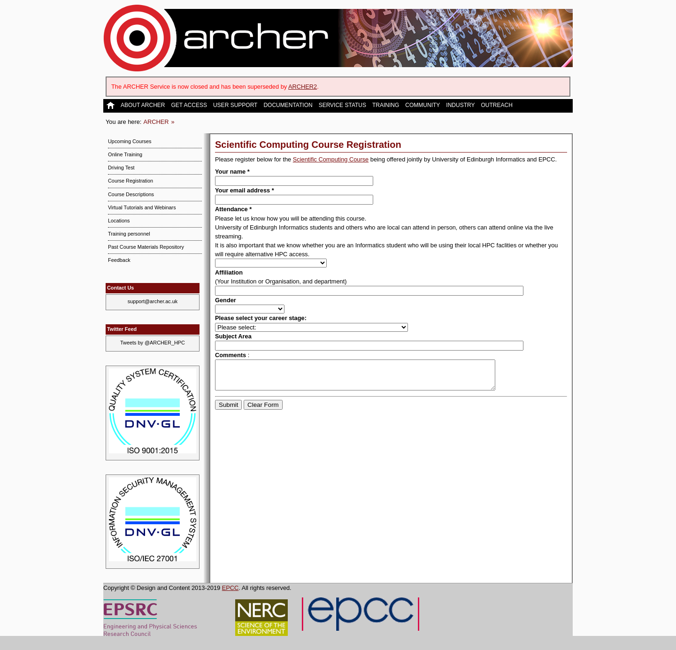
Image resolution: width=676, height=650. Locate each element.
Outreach (496, 105)
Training (385, 105)
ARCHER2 (302, 86)
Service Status (342, 105)
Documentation (287, 105)
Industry (460, 105)
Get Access (189, 105)
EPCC (230, 587)
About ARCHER (143, 105)
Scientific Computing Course (331, 159)
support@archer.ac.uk (153, 301)
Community (422, 105)
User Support (235, 105)
